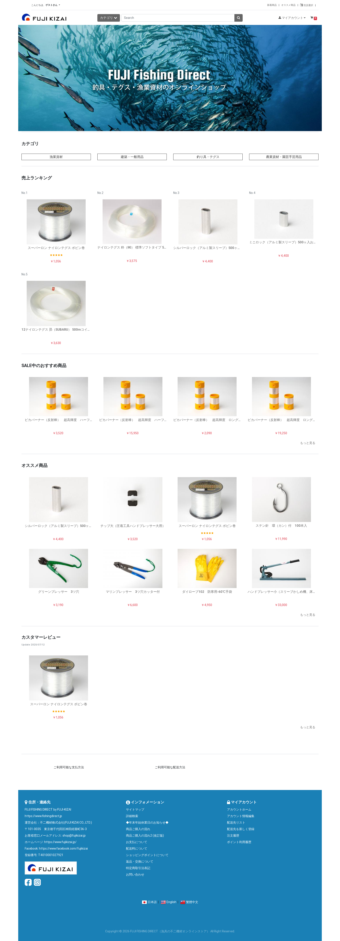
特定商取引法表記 (138, 868)
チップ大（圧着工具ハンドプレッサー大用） (132, 526)
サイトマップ (135, 809)
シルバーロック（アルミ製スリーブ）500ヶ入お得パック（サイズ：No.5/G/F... (231, 248)
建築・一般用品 (132, 157)
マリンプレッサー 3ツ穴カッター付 (133, 592)
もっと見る (307, 443)
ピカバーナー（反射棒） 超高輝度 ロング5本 (208, 420)
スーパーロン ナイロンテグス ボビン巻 (56, 248)
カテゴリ (108, 18)
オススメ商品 (288, 5)
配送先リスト (236, 822)
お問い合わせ (135, 874)
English (171, 902)
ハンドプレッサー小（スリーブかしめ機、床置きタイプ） (290, 592)
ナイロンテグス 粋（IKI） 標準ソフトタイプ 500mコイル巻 (140, 247)
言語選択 (306, 5)
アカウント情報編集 (240, 816)
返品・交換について (139, 861)
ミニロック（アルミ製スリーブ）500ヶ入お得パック (287, 242)
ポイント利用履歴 (239, 842)
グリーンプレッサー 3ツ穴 (58, 592)
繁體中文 (192, 902)
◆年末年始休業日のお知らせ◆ (147, 822)
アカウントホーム (239, 809)
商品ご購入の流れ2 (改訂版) (145, 835)
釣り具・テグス (208, 157)
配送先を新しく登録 (240, 829)
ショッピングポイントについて (147, 855)
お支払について (136, 842)
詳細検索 (132, 816)
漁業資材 (56, 157)
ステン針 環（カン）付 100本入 (281, 525)
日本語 (152, 902)
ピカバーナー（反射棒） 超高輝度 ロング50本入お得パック (293, 420)
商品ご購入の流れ (138, 829)
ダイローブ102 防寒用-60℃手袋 (207, 592)
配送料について (136, 848)
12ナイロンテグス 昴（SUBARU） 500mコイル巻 (57, 329)
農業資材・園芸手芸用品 (284, 157)
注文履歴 (233, 835)
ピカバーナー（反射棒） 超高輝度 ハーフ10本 (61, 420)
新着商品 (272, 5)
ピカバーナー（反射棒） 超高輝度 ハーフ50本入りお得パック (146, 420)
